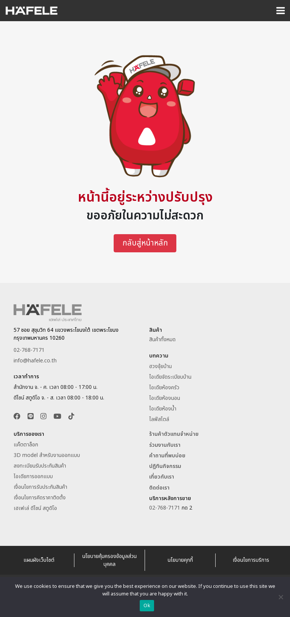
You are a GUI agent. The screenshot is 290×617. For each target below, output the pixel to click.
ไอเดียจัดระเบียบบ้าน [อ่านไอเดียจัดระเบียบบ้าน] (170, 377)
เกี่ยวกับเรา (161, 477)
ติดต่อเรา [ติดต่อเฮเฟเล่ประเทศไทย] (159, 488)
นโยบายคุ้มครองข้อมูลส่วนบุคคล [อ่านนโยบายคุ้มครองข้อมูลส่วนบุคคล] (109, 560)
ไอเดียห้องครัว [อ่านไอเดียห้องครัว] (164, 388)
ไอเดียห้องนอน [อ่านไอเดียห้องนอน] (164, 398)
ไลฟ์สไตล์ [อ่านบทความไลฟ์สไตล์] (159, 419)
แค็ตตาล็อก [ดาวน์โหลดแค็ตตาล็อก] (26, 445)
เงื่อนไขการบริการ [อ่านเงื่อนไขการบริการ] (251, 560)
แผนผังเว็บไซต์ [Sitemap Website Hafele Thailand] (38, 560)
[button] (17, 417)
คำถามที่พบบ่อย (167, 456)
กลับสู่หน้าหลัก (145, 243)
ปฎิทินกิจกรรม (165, 467)
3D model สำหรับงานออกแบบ (47, 456)
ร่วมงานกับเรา (164, 445)
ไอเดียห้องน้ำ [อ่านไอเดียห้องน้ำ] (162, 409)
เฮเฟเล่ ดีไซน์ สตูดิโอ (35, 509)
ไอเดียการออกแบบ (33, 477)
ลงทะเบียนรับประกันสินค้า (40, 466)
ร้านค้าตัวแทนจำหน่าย (174, 434)
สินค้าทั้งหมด (162, 340)
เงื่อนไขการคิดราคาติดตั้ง (40, 498)
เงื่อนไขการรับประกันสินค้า (40, 487)
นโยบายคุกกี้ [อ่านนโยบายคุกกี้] (180, 560)
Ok (146, 605)
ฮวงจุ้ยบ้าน (160, 366)
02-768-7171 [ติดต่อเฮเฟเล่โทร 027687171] (29, 350)
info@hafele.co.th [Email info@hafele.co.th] (35, 361)
